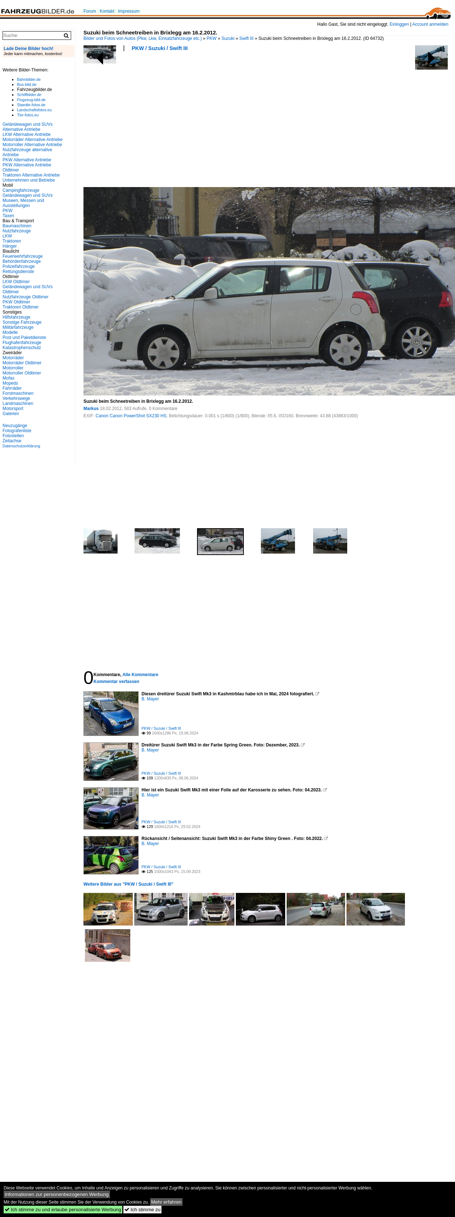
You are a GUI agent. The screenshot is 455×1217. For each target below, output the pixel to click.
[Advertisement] (181, 121)
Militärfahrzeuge (18, 327)
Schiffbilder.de (29, 94)
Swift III (246, 38)
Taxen (8, 215)
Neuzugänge (15, 425)
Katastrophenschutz (22, 347)
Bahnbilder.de (29, 79)
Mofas (9, 378)
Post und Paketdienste (24, 337)
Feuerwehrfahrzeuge (23, 256)
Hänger (10, 246)
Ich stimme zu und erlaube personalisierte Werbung (63, 1209)
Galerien (11, 413)
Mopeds (10, 383)
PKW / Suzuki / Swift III (160, 48)
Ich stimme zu (142, 1209)
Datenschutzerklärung (21, 446)
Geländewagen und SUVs (28, 195)
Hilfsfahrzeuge (16, 317)
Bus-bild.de (26, 84)
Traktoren (12, 241)
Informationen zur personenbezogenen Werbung (57, 1194)
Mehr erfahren (166, 1202)
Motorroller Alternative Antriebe (32, 144)
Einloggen (399, 24)
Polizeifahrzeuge (19, 266)
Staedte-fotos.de (31, 105)
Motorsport (13, 408)
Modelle (10, 332)
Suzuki (227, 38)
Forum (89, 11)
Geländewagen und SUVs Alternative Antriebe (28, 127)
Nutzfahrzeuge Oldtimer (26, 296)
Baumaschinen (17, 225)
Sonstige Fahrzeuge (22, 322)
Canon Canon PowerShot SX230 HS (130, 415)
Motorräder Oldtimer (22, 362)
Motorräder (13, 357)
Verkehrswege (16, 398)
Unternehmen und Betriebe (29, 180)
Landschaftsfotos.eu (34, 110)
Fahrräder (12, 388)
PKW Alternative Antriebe (27, 159)
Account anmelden (430, 24)
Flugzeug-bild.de (31, 100)
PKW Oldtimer (16, 302)
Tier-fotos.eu (27, 115)
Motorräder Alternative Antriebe (32, 139)
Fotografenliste (17, 430)
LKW (7, 236)
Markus (91, 408)
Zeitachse (12, 440)
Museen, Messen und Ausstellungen (23, 203)
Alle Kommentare (140, 674)
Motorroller (13, 368)
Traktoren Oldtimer (21, 307)
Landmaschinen (18, 403)
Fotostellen (13, 435)
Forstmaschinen (18, 393)
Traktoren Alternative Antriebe (31, 175)
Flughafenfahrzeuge (22, 342)
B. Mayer (150, 698)
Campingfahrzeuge (21, 190)
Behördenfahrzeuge (22, 261)
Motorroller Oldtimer (22, 373)
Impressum (128, 11)
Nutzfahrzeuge (17, 230)
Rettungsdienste (18, 271)
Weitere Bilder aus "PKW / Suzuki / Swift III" (128, 884)
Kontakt (107, 11)
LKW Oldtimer (16, 281)
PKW (212, 38)
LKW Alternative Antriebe (27, 134)
